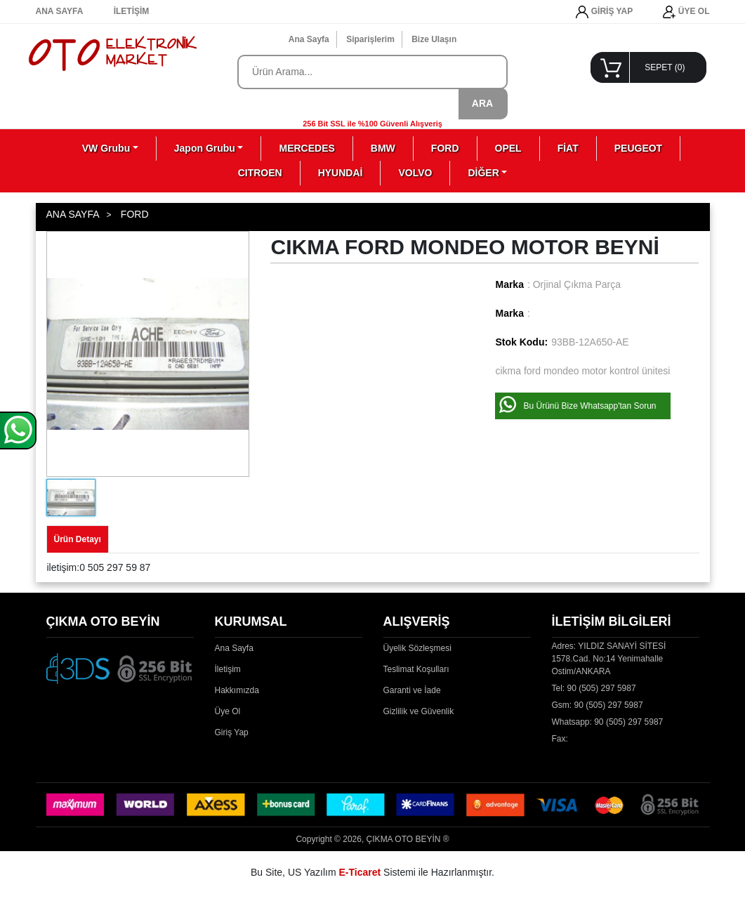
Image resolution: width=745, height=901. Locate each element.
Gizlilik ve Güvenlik (418, 711)
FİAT (568, 148)
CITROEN (260, 172)
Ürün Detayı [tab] (77, 539)
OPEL (508, 148)
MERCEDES (306, 148)
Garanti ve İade (412, 690)
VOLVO (415, 172)
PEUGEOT (638, 148)
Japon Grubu (204, 148)
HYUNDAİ (340, 172)
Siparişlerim (370, 39)
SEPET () (665, 67)
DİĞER (483, 172)
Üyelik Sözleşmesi (417, 648)
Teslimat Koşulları (416, 669)
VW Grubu (106, 148)
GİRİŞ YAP (604, 12)
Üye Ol (228, 711)
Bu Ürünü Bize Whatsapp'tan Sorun (589, 406)
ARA (482, 103)
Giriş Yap (232, 732)
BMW (383, 148)
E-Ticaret (360, 872)
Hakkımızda (237, 690)
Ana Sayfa (309, 39)
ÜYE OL (686, 12)
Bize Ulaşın (433, 39)
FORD (445, 148)
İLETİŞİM (132, 11)
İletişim (228, 669)
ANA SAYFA (60, 11)
